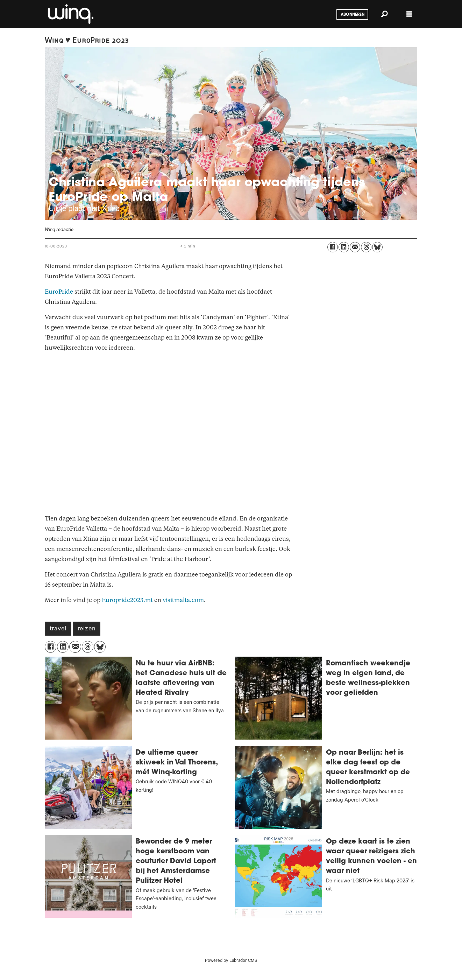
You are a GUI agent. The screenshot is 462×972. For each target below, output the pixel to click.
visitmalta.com (183, 600)
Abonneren (352, 14)
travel (58, 629)
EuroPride (59, 292)
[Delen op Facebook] (332, 247)
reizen (87, 629)
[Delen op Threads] (366, 247)
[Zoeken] (384, 14)
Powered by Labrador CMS (231, 961)
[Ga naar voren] (70, 14)
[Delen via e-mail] (355, 247)
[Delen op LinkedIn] (344, 247)
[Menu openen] (409, 14)
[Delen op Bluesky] (377, 247)
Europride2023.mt (127, 600)
